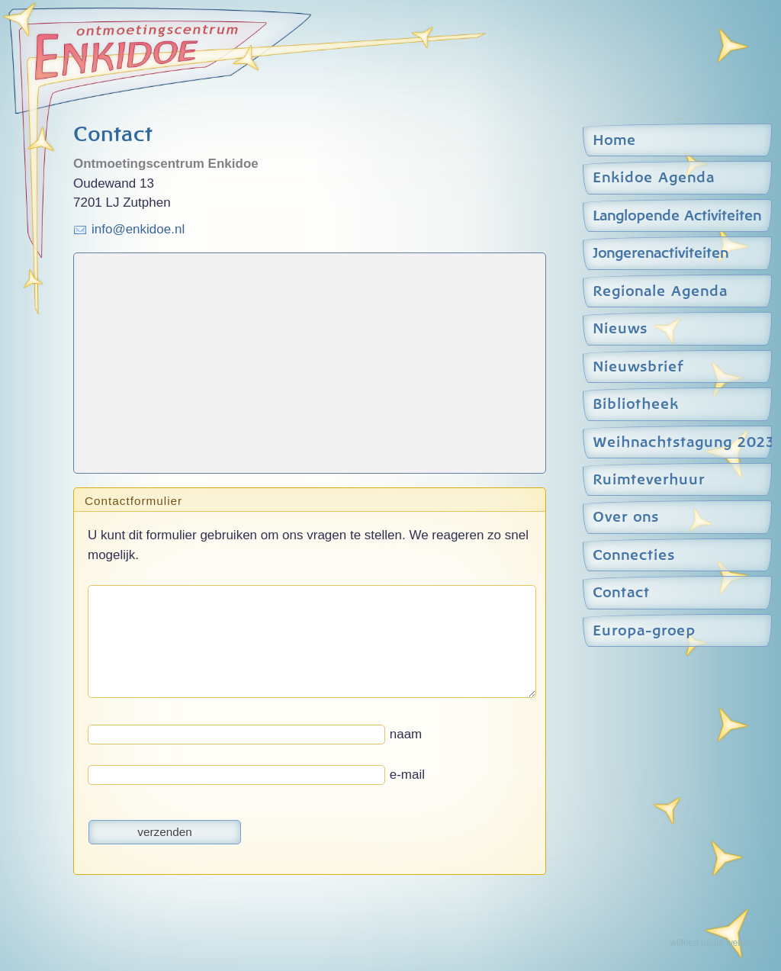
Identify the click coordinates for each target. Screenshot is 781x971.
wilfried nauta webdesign (720, 942)
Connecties (634, 555)
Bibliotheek (636, 404)
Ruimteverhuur (649, 480)
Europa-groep (644, 631)
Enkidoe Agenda (654, 178)
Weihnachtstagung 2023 (680, 443)
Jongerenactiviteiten (660, 253)
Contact (621, 593)
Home (614, 140)
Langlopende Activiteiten (677, 216)
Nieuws (620, 329)
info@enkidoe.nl (138, 229)
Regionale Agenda (660, 292)
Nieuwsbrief (638, 367)
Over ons (626, 517)
